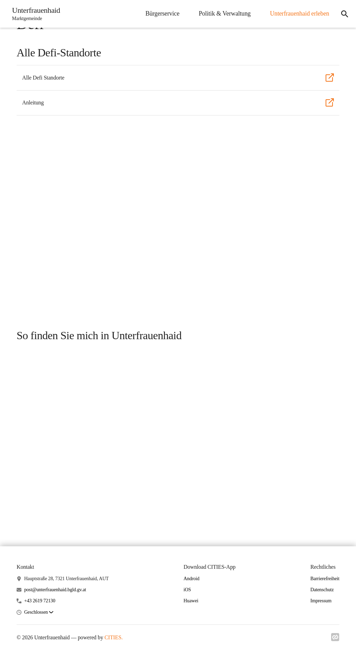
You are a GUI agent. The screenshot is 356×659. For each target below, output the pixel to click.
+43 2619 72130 (39, 600)
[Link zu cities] (335, 639)
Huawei (191, 600)
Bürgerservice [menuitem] (161, 13)
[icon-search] (344, 13)
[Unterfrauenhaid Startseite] (34, 14)
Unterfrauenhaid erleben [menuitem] (298, 13)
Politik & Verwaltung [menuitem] (224, 13)
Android (191, 578)
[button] (38, 612)
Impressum (320, 600)
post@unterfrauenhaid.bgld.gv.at (55, 589)
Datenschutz (322, 589)
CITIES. (113, 637)
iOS (187, 589)
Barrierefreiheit (324, 578)
